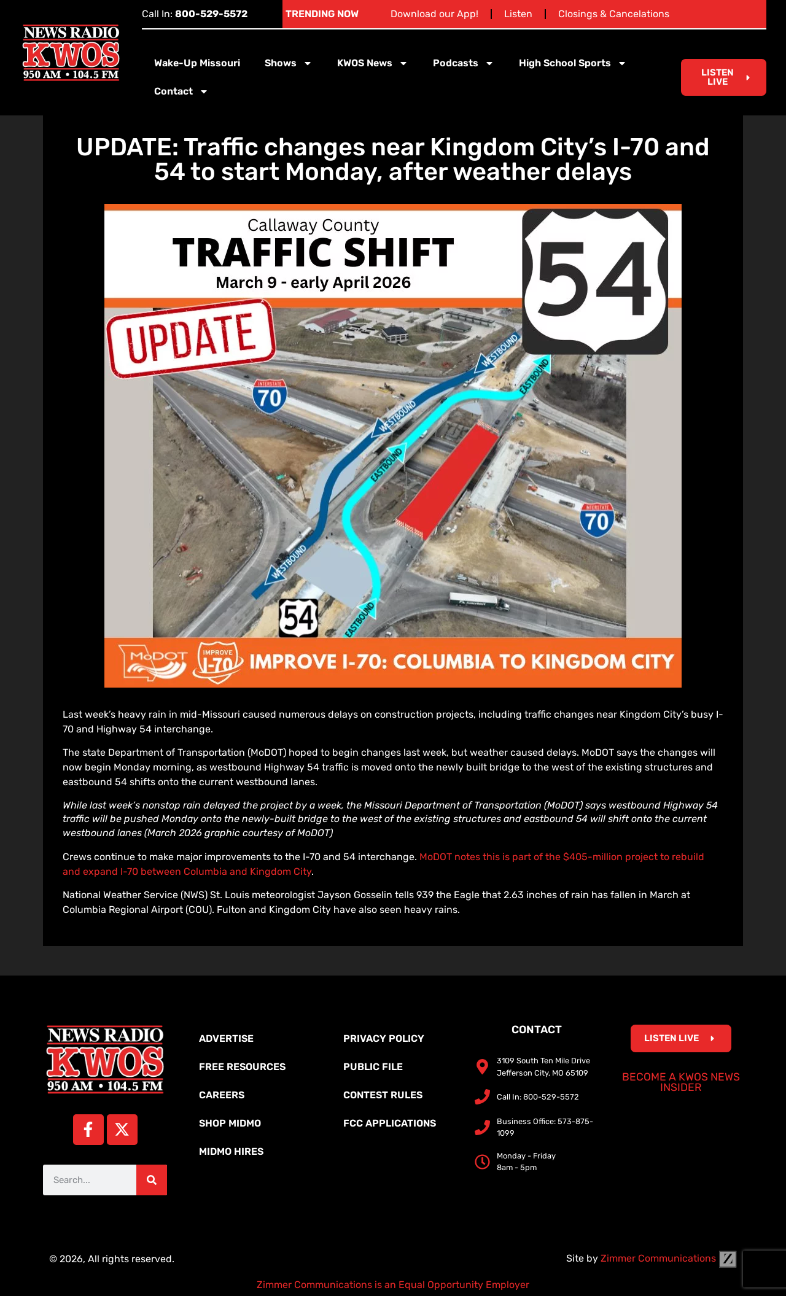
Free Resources (242, 1067)
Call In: (194, 14)
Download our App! (434, 14)
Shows (289, 63)
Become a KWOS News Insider (681, 1082)
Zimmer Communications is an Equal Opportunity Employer (393, 1284)
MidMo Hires (231, 1151)
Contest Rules (382, 1095)
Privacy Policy (383, 1038)
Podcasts (463, 63)
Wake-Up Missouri (197, 63)
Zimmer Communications (669, 1258)
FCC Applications (389, 1123)
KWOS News (372, 63)
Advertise (226, 1038)
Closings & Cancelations (613, 14)
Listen (518, 14)
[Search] (151, 1180)
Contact (181, 91)
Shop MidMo (230, 1123)
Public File (373, 1067)
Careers (221, 1095)
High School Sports (573, 63)
